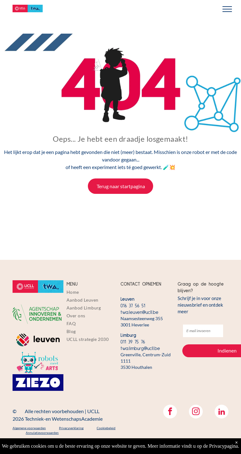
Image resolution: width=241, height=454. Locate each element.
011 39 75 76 (132, 342)
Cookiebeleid (106, 428)
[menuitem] (92, 292)
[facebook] (170, 412)
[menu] (227, 9)
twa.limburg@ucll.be (140, 348)
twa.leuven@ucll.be (139, 312)
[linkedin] (221, 412)
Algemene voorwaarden (29, 428)
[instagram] (196, 412)
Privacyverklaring (71, 428)
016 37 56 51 (132, 306)
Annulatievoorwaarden (42, 433)
